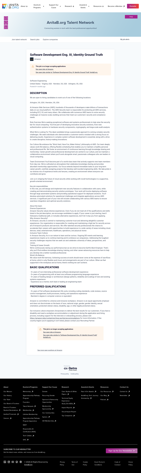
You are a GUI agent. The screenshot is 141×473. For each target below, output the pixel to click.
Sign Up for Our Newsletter (122, 450)
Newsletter (125, 395)
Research (69, 6)
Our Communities (48, 413)
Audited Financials (11, 414)
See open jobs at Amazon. (45, 69)
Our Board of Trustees (11, 403)
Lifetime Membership (30, 414)
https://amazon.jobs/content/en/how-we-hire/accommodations (55, 318)
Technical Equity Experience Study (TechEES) (68, 401)
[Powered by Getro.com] (70, 368)
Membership (28, 410)
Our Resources (107, 391)
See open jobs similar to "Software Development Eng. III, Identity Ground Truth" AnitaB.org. (67, 72)
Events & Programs (38, 6)
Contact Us (125, 391)
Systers (46, 417)
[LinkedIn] (6, 27)
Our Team (7, 399)
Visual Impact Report (69, 412)
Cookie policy (75, 374)
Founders (26, 402)
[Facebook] (6, 23)
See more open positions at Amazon (49, 350)
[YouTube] (12, 462)
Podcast (104, 399)
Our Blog (104, 395)
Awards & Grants (84, 6)
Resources (99, 6)
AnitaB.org (28, 464)
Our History (8, 395)
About (24, 6)
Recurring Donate (48, 395)
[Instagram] (6, 18)
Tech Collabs (28, 435)
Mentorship (28, 391)
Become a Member (116, 6)
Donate (44, 391)
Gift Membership (49, 421)
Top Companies (68, 415)
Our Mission (8, 391)
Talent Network (29, 406)
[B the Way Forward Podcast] (20, 462)
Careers (8, 418)
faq (131, 17)
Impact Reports (68, 407)
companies (50, 39)
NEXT (25, 425)
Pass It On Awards (88, 391)
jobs (34, 39)
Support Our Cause (55, 6)
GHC (26, 440)
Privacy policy (65, 374)
